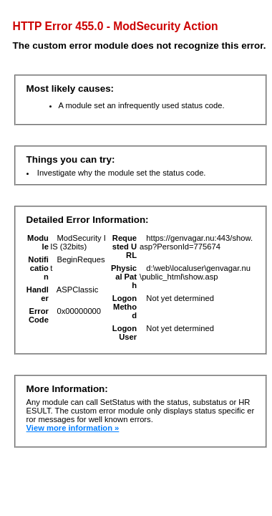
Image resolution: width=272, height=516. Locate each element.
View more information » (73, 428)
